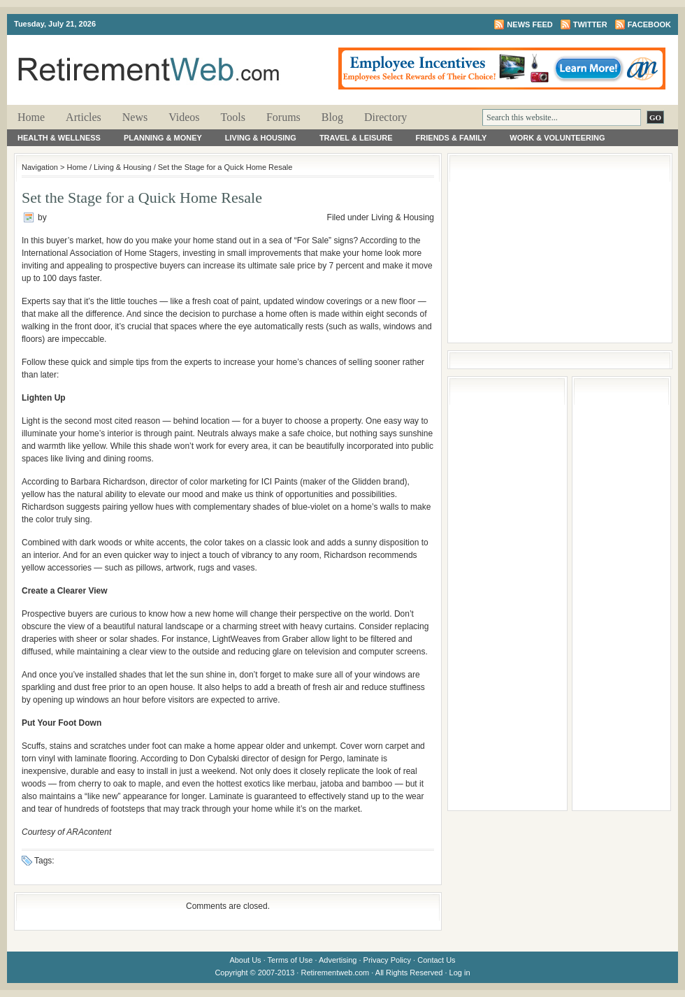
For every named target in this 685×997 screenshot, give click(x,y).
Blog (332, 117)
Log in (459, 972)
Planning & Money (163, 138)
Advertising (337, 960)
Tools (233, 117)
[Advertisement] (560, 248)
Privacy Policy (387, 960)
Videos (183, 117)
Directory (385, 117)
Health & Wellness (59, 138)
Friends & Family (451, 138)
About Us (245, 960)
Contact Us (436, 960)
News (134, 117)
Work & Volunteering (557, 138)
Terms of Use (290, 960)
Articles (83, 117)
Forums (283, 117)
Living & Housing (260, 138)
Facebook (649, 24)
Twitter (590, 24)
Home (31, 117)
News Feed (529, 24)
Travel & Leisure (356, 138)
